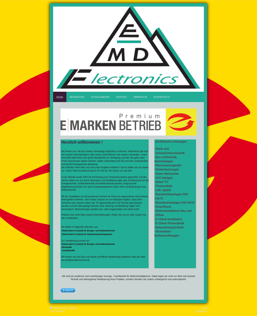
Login (204, 307)
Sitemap (73, 307)
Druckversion (58, 307)
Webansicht (201, 311)
